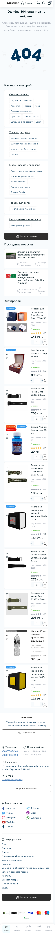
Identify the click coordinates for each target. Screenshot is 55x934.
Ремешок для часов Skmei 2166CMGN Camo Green (37, 470)
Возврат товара (10, 879)
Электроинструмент (20, 225)
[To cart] (45, 342)
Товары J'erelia (18, 192)
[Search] (43, 3)
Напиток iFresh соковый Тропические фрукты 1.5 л (38, 636)
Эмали (39, 121)
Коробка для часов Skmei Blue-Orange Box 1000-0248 (38, 313)
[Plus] (42, 342)
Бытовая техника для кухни (24, 143)
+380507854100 (10, 751)
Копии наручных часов (22, 176)
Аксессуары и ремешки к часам (26, 171)
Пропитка (15, 116)
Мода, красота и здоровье (24, 165)
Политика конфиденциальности (18, 856)
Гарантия (6, 864)
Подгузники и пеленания (23, 208)
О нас (5, 844)
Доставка (6, 848)
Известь (28, 100)
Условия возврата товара (15, 871)
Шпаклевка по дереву (22, 121)
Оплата (5, 852)
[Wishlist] (7, 312)
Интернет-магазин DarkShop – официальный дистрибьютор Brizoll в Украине (30, 277)
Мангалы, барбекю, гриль (23, 149)
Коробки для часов (20, 187)
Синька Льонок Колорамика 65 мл (38, 430)
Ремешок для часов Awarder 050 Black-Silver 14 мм (39, 556)
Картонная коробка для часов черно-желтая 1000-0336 (38, 674)
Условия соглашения (12, 860)
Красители (16, 105)
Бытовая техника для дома (24, 138)
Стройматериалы (19, 94)
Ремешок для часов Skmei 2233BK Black (38, 391)
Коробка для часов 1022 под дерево (39, 353)
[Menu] (3, 3)
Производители (10, 883)
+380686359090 (10, 755)
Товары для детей (19, 203)
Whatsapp (33, 817)
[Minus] (31, 342)
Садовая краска (31, 116)
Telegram (33, 808)
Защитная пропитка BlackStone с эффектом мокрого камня (31, 255)
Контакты (6, 875)
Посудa (14, 154)
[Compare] (7, 316)
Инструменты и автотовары (25, 219)
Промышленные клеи (21, 111)
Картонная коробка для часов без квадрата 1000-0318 (39, 513)
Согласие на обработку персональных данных (25, 867)
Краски (27, 105)
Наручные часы (18, 181)
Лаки (37, 105)
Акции (5, 887)
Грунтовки (16, 100)
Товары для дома (19, 132)
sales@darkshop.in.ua (12, 779)
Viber (31, 813)
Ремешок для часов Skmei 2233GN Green (38, 596)
